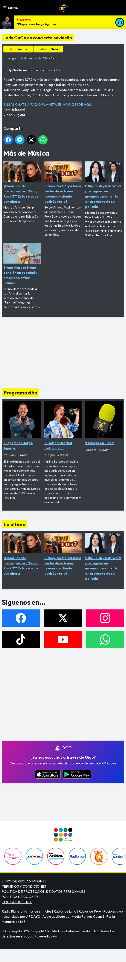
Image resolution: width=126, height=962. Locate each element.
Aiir (55, 936)
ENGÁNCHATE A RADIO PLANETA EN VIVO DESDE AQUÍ (47, 104)
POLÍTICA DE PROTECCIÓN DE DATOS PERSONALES (43, 891)
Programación (20, 392)
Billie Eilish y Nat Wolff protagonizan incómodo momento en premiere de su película (104, 185)
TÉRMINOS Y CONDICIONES (24, 886)
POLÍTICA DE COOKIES (20, 896)
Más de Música (50, 49)
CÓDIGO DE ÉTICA (17, 902)
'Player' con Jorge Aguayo (36, 24)
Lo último (14, 524)
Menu (10, 8)
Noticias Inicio (20, 49)
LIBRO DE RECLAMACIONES (24, 881)
